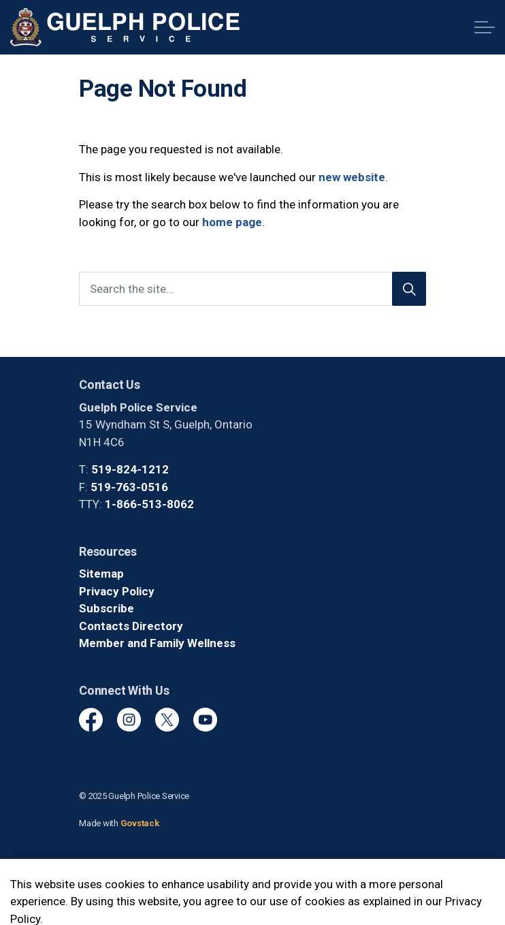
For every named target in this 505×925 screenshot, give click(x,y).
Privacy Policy (116, 591)
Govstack (139, 823)
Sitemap (101, 573)
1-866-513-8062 (149, 504)
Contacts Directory (131, 626)
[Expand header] (484, 27)
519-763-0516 (129, 487)
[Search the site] (252, 289)
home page (232, 222)
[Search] (409, 289)
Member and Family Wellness (157, 643)
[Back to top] (252, 886)
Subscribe (106, 608)
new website (352, 177)
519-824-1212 (130, 469)
